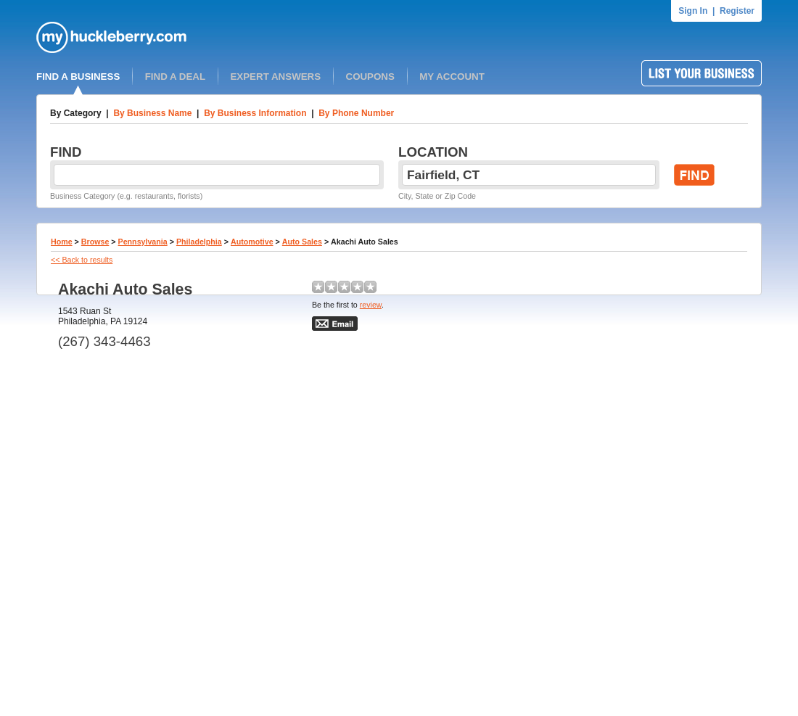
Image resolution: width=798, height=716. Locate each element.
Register (737, 11)
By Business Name (152, 113)
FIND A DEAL (175, 76)
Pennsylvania (143, 241)
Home (62, 241)
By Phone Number (356, 113)
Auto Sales (302, 241)
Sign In (692, 11)
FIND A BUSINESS (78, 76)
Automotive (252, 241)
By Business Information (255, 113)
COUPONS (370, 76)
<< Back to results (81, 259)
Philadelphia (199, 241)
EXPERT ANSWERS (275, 76)
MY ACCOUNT (452, 76)
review (371, 304)
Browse (95, 241)
